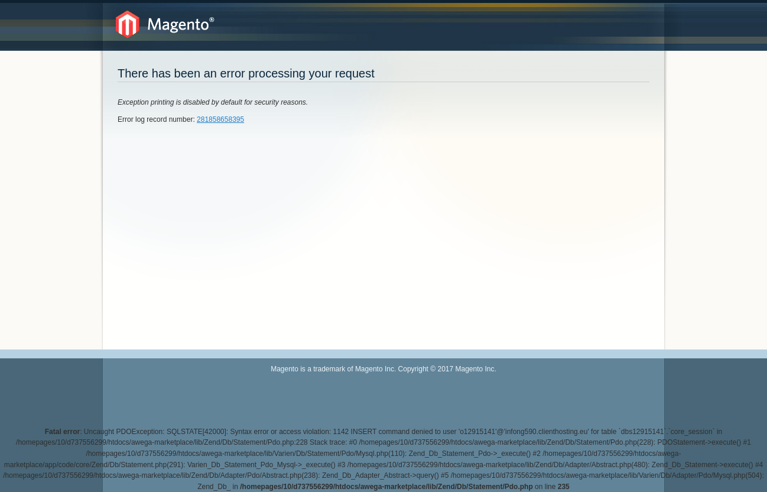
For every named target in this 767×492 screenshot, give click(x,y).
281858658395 (220, 119)
